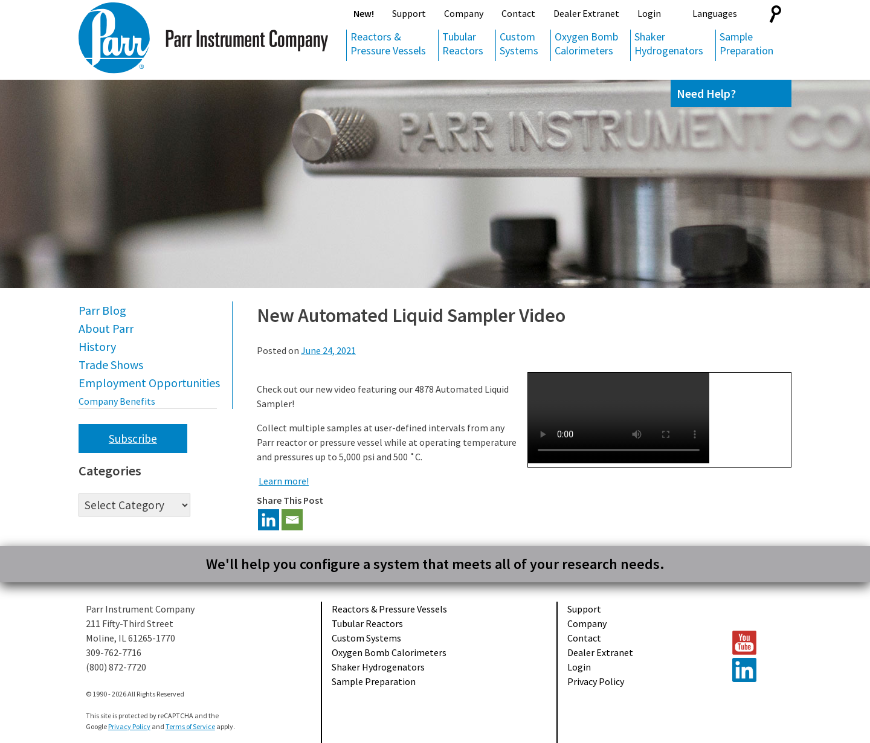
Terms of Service (190, 726)
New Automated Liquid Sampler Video (411, 315)
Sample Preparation (746, 43)
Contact (518, 13)
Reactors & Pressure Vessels (388, 43)
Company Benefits (117, 401)
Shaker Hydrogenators (668, 43)
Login (649, 13)
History (97, 346)
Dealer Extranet (586, 13)
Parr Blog (102, 310)
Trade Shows (111, 364)
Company (463, 13)
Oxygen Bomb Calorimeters (586, 43)
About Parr (106, 328)
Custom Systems (519, 43)
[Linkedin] (268, 519)
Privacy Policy (595, 681)
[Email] (292, 519)
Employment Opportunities (149, 382)
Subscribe (133, 438)
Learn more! (284, 481)
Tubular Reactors (462, 43)
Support (409, 13)
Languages (714, 13)
